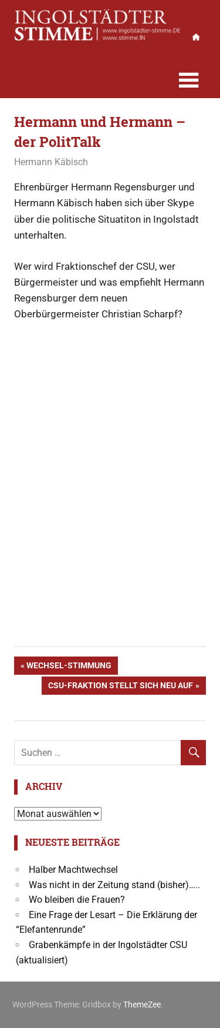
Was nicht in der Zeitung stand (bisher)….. (114, 884)
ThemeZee (142, 1004)
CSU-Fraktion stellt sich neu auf (120, 686)
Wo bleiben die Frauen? (77, 899)
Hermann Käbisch (51, 162)
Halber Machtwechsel (73, 869)
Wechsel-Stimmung (68, 666)
